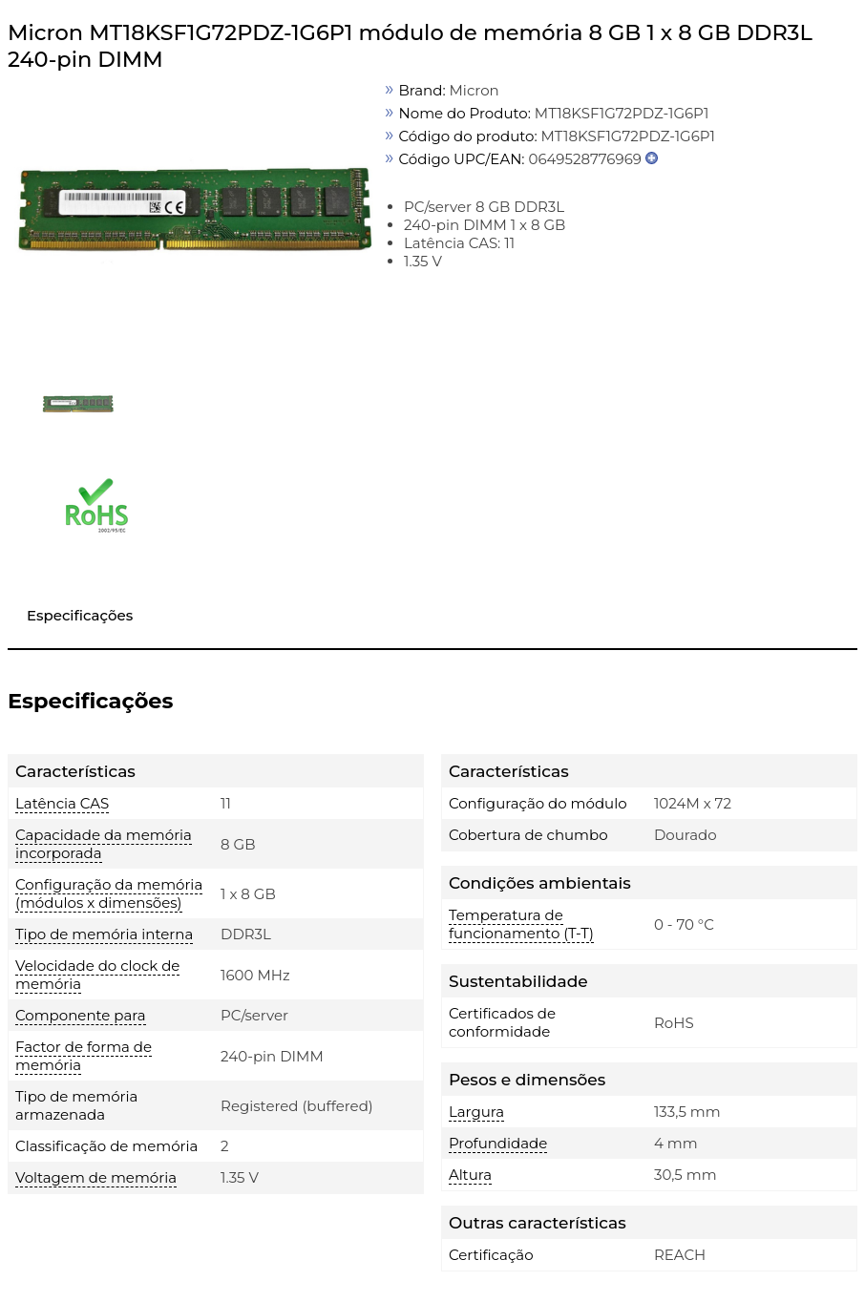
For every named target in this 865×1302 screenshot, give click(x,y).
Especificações (80, 615)
